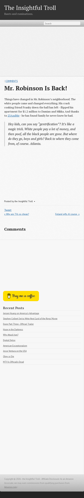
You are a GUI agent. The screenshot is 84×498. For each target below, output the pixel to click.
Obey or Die (8, 356)
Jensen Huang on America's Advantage (21, 313)
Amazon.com (10, 487)
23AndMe (13, 115)
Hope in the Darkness (13, 329)
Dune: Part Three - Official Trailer (18, 324)
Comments (11, 81)
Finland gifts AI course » (67, 214)
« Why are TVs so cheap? (16, 214)
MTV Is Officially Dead (13, 361)
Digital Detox (9, 340)
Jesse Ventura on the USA (15, 351)
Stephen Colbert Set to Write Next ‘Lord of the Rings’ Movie (30, 318)
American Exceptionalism (15, 345)
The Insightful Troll (30, 8)
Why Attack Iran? (10, 334)
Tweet (8, 210)
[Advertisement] (42, 51)
